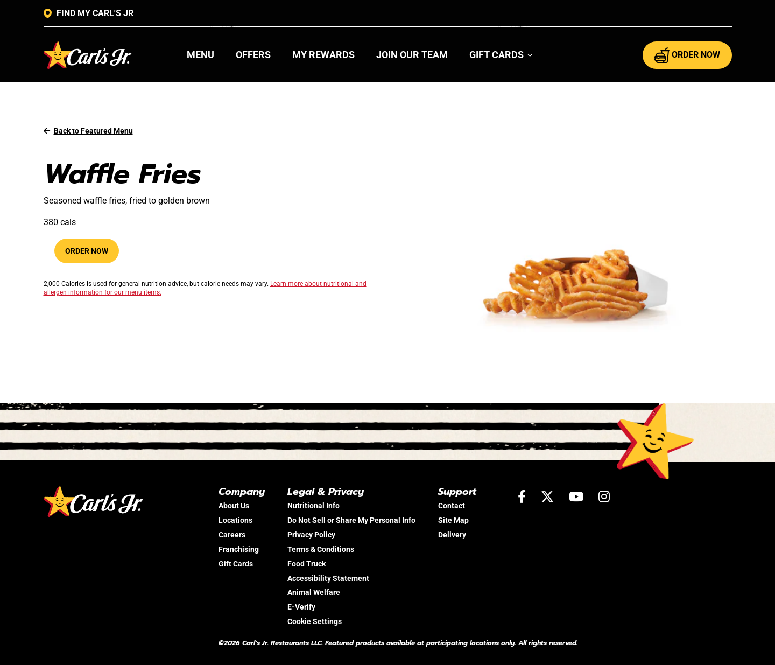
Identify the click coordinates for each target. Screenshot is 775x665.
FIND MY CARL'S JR (88, 13)
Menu (200, 54)
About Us (234, 505)
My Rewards (323, 54)
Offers (253, 54)
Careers (232, 534)
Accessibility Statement (328, 578)
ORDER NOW (687, 54)
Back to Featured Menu (88, 131)
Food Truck (306, 563)
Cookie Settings (314, 621)
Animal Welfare (313, 592)
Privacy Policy (311, 534)
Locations (235, 520)
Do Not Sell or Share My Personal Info (351, 520)
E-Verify (301, 607)
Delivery (452, 534)
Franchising (239, 549)
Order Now (86, 251)
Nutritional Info (313, 505)
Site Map (453, 520)
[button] (501, 55)
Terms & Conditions (320, 549)
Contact (451, 505)
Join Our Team (412, 54)
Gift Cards (236, 563)
